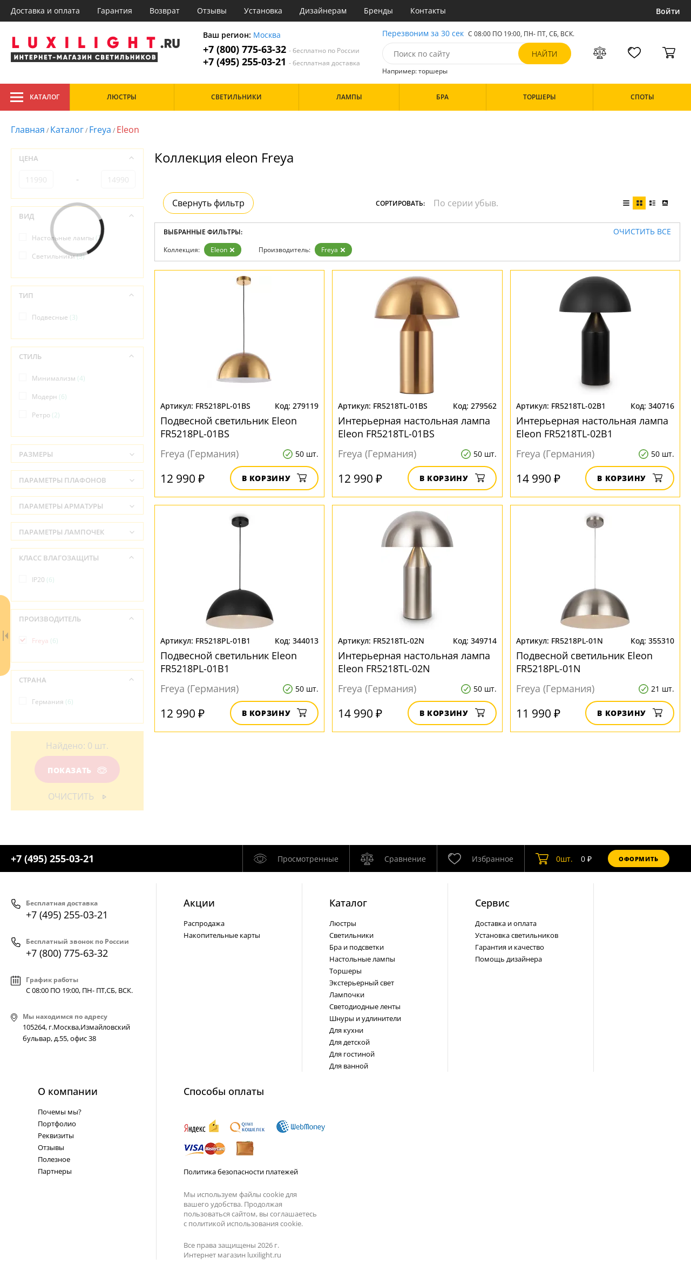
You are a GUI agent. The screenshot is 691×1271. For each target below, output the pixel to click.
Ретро (46, 415)
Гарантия (114, 10)
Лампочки (346, 994)
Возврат (165, 10)
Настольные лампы (68, 237)
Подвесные (55, 317)
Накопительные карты (222, 935)
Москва (267, 35)
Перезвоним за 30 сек (423, 33)
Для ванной (348, 1066)
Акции (199, 902)
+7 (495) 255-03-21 (281, 62)
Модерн (49, 396)
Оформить (639, 859)
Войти (668, 11)
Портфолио (57, 1123)
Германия (52, 701)
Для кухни (346, 1030)
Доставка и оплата (45, 10)
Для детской (349, 1042)
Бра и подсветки (356, 947)
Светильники (58, 256)
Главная (28, 130)
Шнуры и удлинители (365, 1018)
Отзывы (212, 10)
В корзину (274, 478)
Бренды (378, 10)
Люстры (342, 923)
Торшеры (345, 971)
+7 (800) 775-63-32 (281, 49)
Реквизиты (56, 1135)
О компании (68, 1091)
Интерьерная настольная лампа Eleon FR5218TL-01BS (414, 427)
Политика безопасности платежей (241, 1172)
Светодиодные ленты (365, 1006)
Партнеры (55, 1171)
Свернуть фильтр (208, 203)
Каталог (34, 97)
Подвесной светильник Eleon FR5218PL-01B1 (228, 662)
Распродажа (204, 923)
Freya (100, 130)
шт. (554, 858)
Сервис (492, 902)
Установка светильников (516, 935)
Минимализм (58, 378)
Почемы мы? (60, 1112)
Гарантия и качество (509, 947)
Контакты (428, 10)
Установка (263, 10)
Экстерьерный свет (361, 983)
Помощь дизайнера (508, 959)
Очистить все (642, 231)
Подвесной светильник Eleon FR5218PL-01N (584, 662)
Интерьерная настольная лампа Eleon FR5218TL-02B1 (592, 427)
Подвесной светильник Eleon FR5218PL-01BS (228, 427)
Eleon (223, 249)
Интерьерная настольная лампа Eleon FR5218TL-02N (414, 662)
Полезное (54, 1159)
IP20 (43, 579)
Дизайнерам (323, 10)
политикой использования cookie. (245, 1223)
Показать (77, 770)
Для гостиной (352, 1054)
